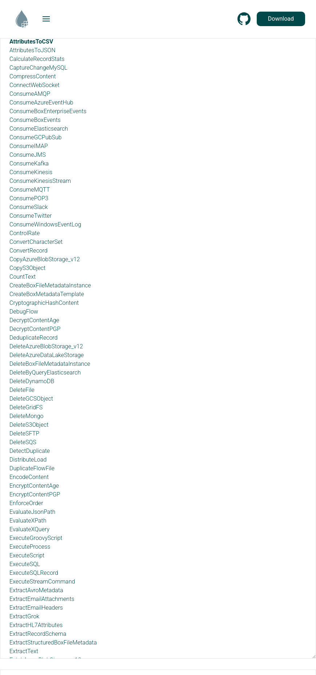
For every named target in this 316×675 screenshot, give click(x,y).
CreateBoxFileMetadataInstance (50, 285)
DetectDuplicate (29, 450)
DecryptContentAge (34, 320)
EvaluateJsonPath (32, 511)
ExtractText (23, 651)
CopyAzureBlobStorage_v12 (44, 259)
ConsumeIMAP (28, 146)
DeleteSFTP (24, 433)
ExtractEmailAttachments (41, 599)
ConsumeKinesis (30, 172)
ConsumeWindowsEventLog (45, 224)
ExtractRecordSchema (37, 633)
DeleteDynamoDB (31, 381)
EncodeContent (29, 477)
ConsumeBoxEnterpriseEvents (48, 111)
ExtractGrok (24, 616)
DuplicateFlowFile (32, 468)
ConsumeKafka (29, 163)
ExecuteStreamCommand (42, 581)
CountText (22, 276)
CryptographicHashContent (44, 302)
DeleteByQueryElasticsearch (45, 372)
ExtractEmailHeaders (36, 607)
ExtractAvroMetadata (36, 590)
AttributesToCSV (31, 41)
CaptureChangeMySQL (38, 67)
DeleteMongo (26, 416)
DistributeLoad (28, 459)
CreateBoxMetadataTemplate (46, 294)
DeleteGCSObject (31, 398)
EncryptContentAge (34, 485)
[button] (46, 18)
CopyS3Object (27, 268)
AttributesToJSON (32, 50)
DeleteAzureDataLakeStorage (46, 355)
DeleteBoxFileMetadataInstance (49, 363)
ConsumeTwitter (30, 215)
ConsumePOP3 (28, 198)
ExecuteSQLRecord (33, 572)
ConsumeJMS (27, 154)
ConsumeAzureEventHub (41, 102)
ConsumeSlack (28, 207)
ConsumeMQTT (29, 189)
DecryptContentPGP (34, 329)
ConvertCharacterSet (36, 241)
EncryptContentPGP (34, 494)
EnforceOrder (26, 503)
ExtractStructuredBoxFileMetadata (53, 642)
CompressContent (32, 76)
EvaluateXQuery (29, 529)
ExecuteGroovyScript (35, 538)
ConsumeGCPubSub (35, 137)
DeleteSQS (22, 442)
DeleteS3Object (28, 424)
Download (281, 18)
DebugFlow (23, 311)
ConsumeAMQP (29, 93)
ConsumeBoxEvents (35, 119)
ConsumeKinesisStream (40, 180)
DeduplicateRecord (33, 337)
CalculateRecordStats (36, 59)
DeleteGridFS (26, 407)
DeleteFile (22, 389)
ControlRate (24, 233)
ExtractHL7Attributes (36, 625)
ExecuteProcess (29, 546)
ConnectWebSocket (34, 85)
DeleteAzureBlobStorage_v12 (46, 346)
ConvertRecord (28, 250)
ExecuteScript (26, 555)
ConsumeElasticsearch (38, 128)
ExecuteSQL (24, 564)
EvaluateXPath (27, 520)
